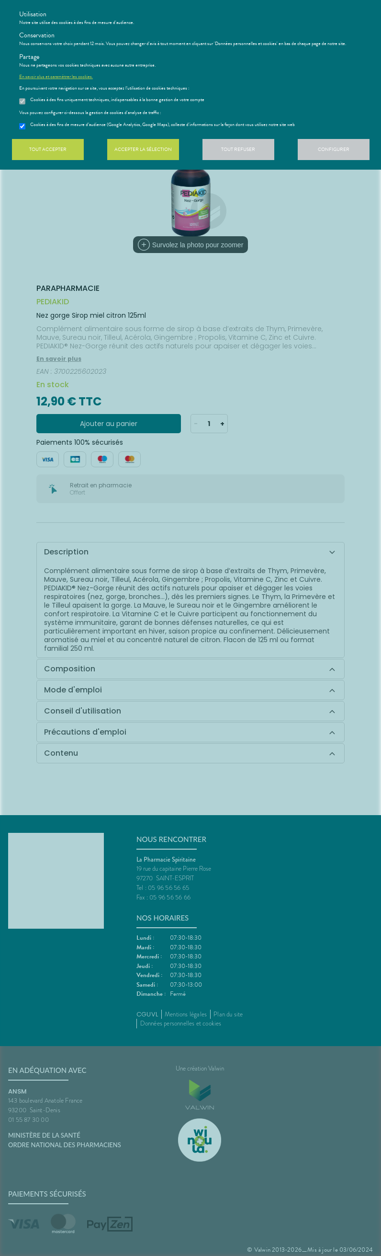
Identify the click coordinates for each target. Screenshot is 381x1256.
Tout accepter (48, 149)
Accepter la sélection (143, 149)
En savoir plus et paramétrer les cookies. (56, 76)
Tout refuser (238, 149)
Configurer (333, 149)
